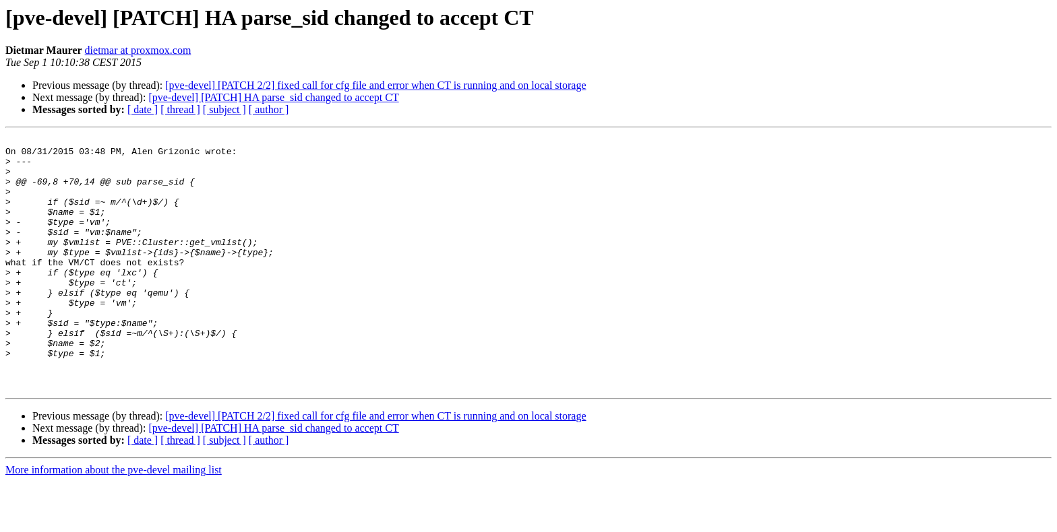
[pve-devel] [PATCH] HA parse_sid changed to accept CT (273, 97)
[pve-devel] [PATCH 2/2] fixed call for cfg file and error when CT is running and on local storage (375, 85)
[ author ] (269, 109)
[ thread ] (180, 109)
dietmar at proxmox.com (138, 50)
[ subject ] (224, 109)
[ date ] (142, 109)
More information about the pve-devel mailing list (113, 520)
